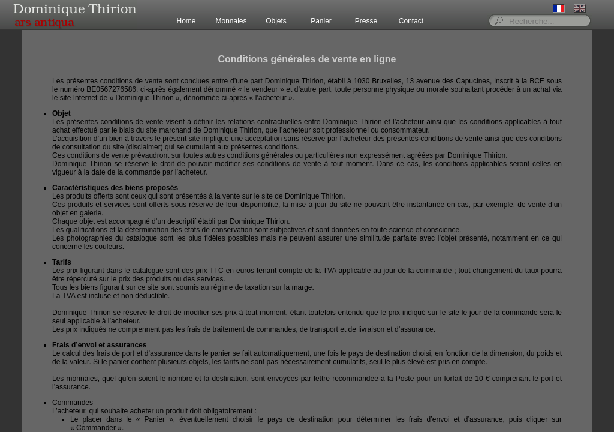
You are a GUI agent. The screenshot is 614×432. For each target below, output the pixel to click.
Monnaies (230, 21)
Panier (321, 21)
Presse (366, 21)
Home (185, 21)
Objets (276, 21)
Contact (411, 21)
